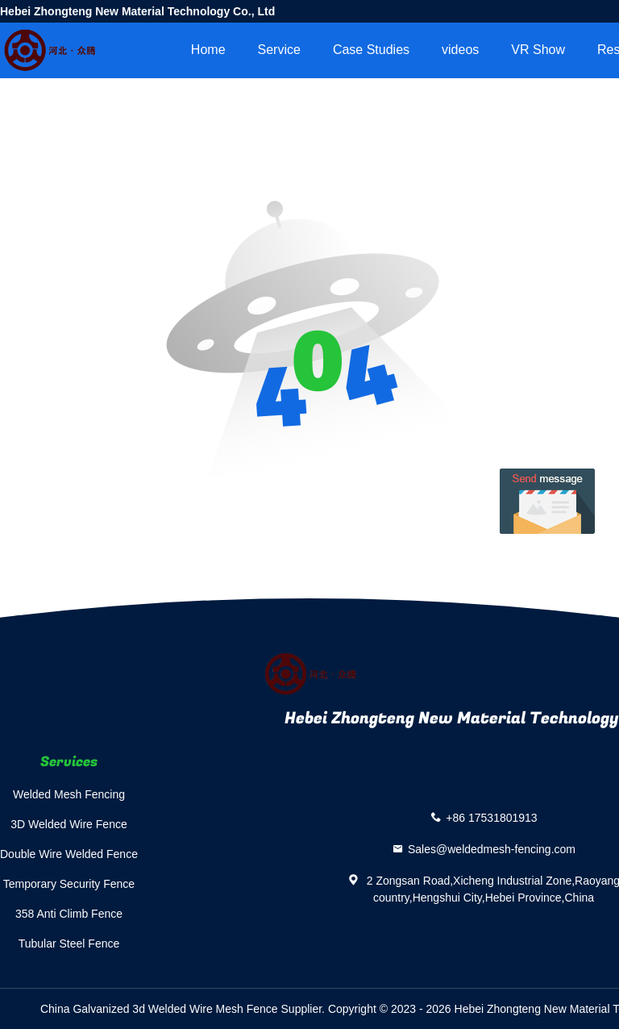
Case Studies (371, 49)
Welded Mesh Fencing (69, 794)
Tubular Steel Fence (69, 943)
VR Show (538, 49)
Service (279, 49)
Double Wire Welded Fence (69, 854)
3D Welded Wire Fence (68, 824)
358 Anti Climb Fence (69, 913)
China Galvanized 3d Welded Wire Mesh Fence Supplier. (184, 1008)
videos (460, 49)
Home (208, 49)
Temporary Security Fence (69, 883)
